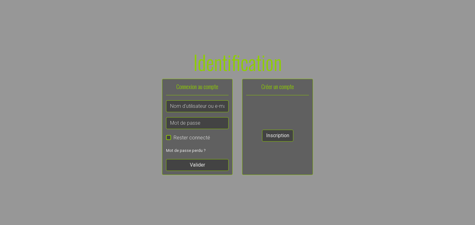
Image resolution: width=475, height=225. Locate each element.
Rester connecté (192, 138)
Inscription (277, 135)
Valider (197, 165)
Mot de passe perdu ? (185, 150)
